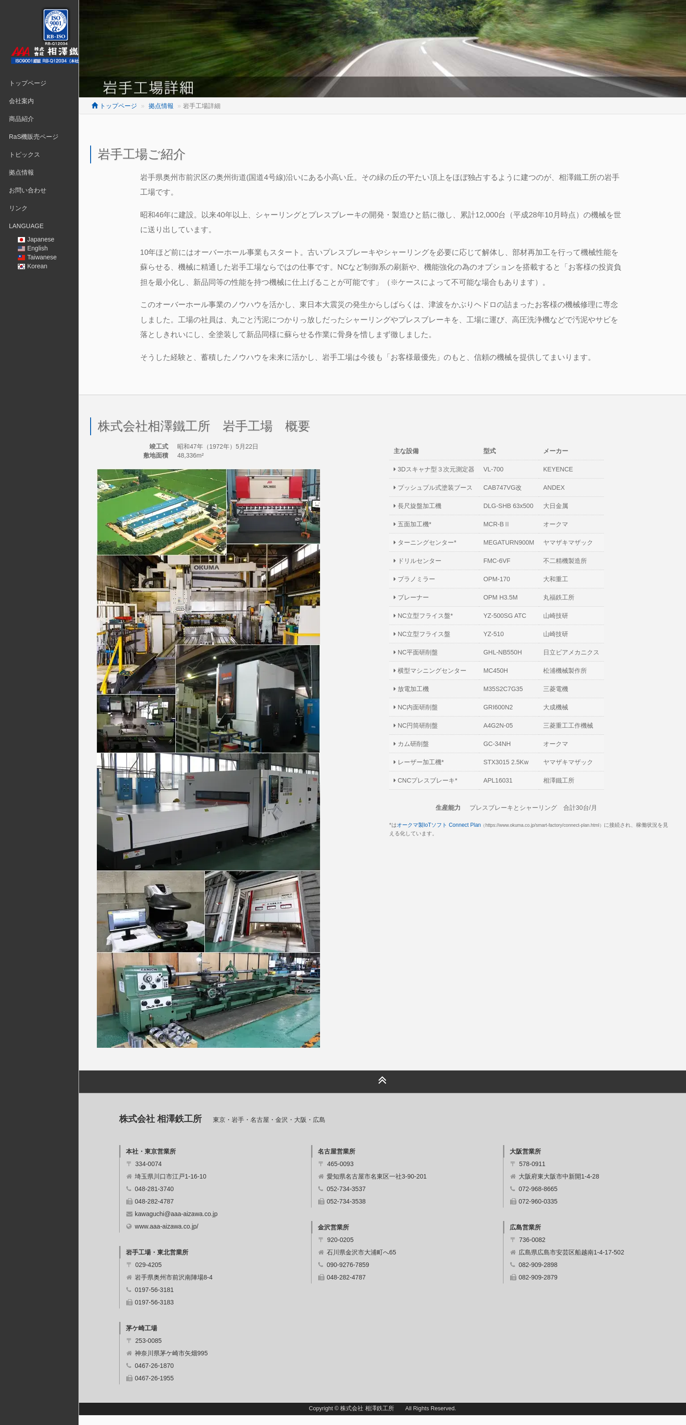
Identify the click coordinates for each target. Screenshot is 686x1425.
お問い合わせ (27, 190)
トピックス (24, 154)
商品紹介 (21, 118)
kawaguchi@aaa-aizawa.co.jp (209, 1223)
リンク (18, 208)
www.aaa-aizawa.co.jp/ (199, 1236)
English (33, 248)
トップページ (27, 83)
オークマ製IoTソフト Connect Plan (455, 835)
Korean (32, 266)
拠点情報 (21, 172)
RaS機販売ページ (33, 136)
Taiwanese (37, 257)
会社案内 (21, 100)
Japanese (36, 239)
